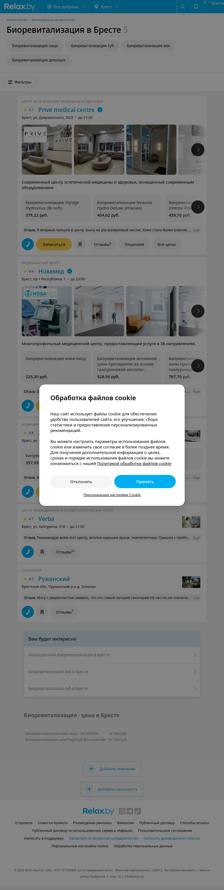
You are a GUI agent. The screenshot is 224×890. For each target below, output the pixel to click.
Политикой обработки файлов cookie (134, 463)
